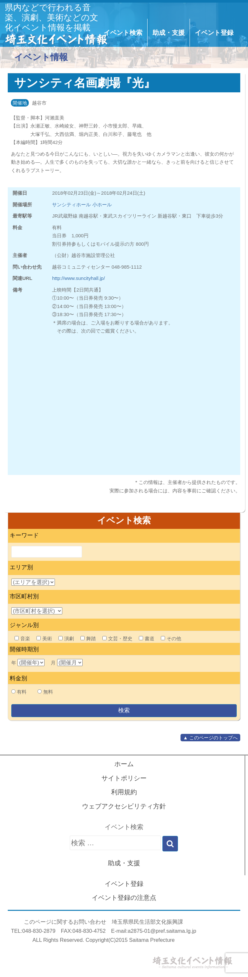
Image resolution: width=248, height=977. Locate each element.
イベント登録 (214, 32)
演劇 (66, 638)
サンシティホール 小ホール (81, 204)
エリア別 (21, 567)
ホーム (124, 763)
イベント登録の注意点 (124, 897)
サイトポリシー (124, 778)
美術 (44, 638)
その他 (171, 638)
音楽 (22, 638)
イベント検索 (123, 32)
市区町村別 (24, 596)
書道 (146, 638)
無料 (48, 691)
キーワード (24, 535)
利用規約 (124, 792)
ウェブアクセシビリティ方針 (124, 806)
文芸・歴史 (117, 638)
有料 (21, 691)
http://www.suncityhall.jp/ (78, 278)
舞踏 (88, 638)
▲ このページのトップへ (210, 737)
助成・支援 (168, 32)
